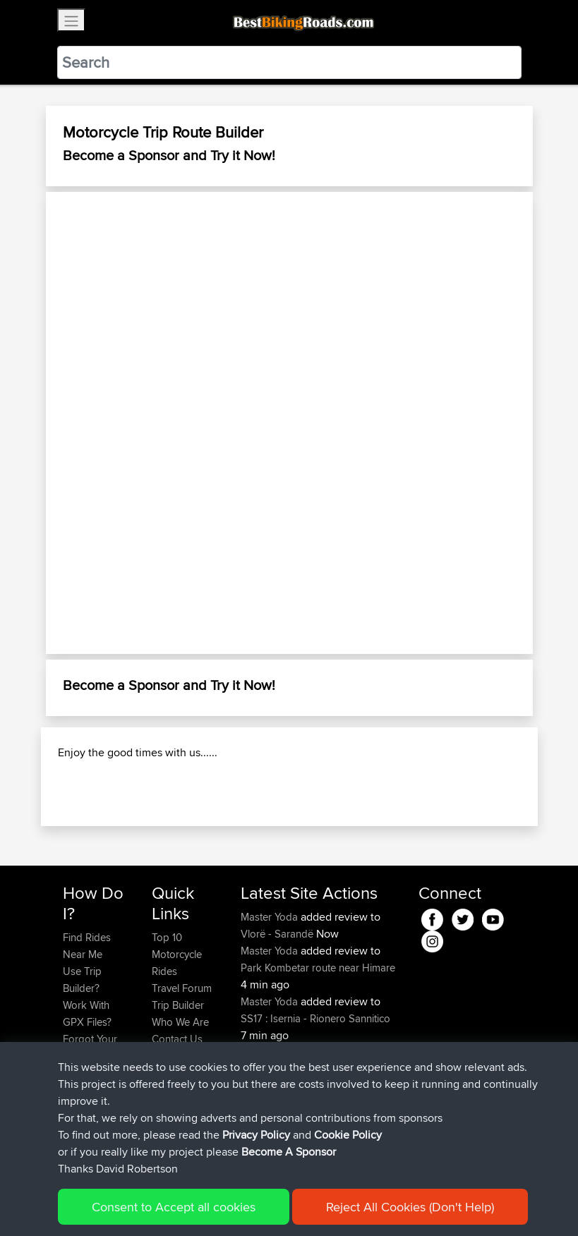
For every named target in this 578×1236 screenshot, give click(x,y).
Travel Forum (182, 988)
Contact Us (177, 1038)
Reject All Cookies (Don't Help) (410, 1207)
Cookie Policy (348, 1135)
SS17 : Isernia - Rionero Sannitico (315, 1018)
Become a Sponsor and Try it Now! (169, 155)
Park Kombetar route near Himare (318, 967)
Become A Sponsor (288, 1152)
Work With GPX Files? (87, 1013)
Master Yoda (271, 916)
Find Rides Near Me (87, 946)
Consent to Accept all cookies (173, 1207)
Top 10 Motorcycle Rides (177, 954)
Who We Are (180, 1021)
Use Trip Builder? (82, 979)
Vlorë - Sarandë (277, 933)
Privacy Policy (256, 1135)
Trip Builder (178, 1005)
